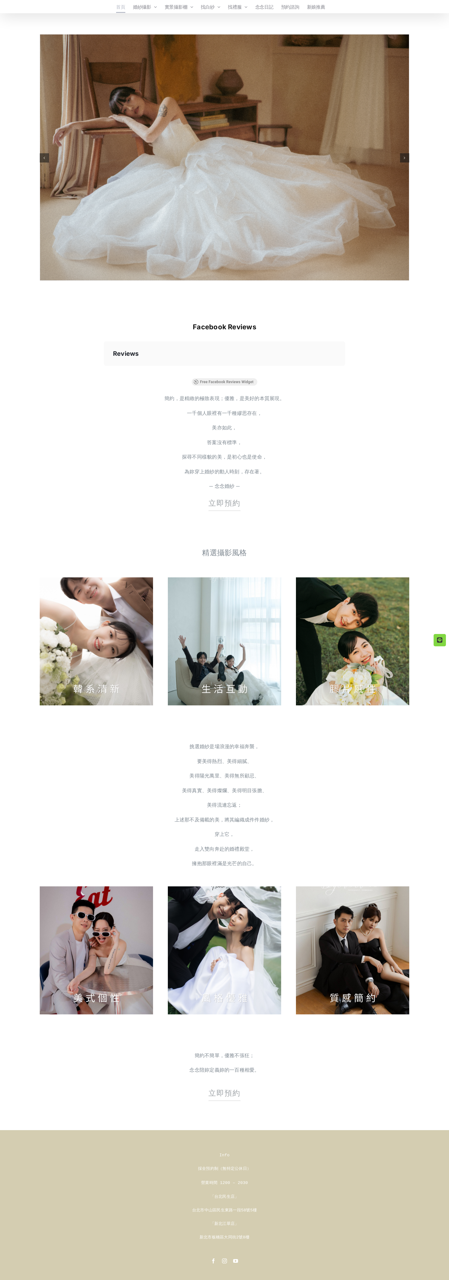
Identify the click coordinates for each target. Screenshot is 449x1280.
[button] (44, 158)
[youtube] (235, 1259)
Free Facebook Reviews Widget (224, 381)
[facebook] (213, 1259)
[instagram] (224, 1259)
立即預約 (224, 503)
